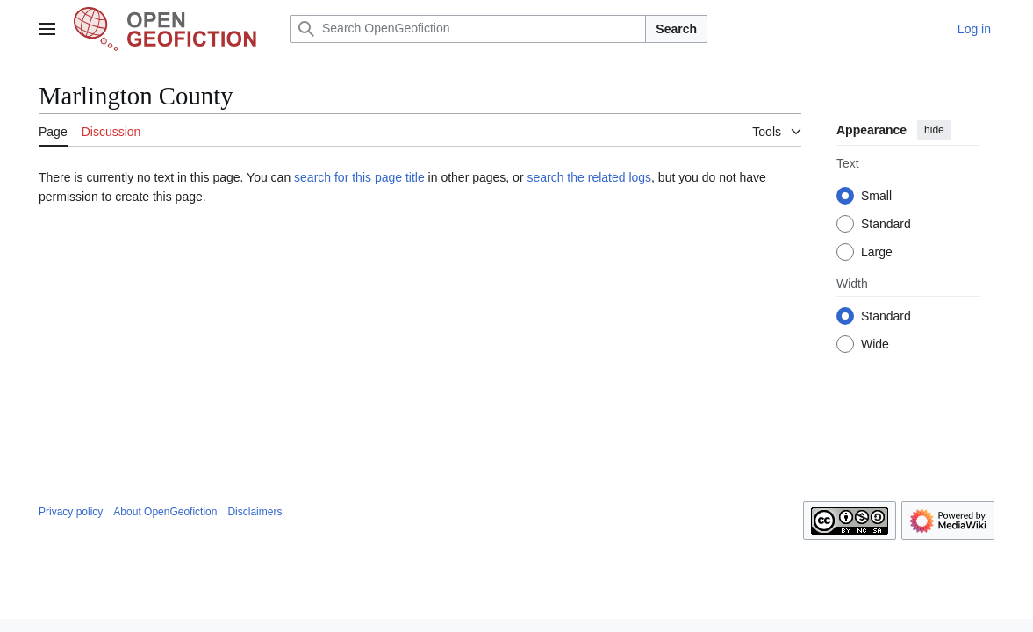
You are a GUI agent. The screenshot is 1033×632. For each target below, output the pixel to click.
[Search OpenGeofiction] (468, 29)
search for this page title (359, 177)
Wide (875, 344)
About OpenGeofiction (165, 512)
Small (876, 196)
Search (676, 29)
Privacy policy (71, 512)
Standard (886, 224)
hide (934, 130)
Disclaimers (254, 512)
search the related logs (589, 177)
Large (877, 252)
